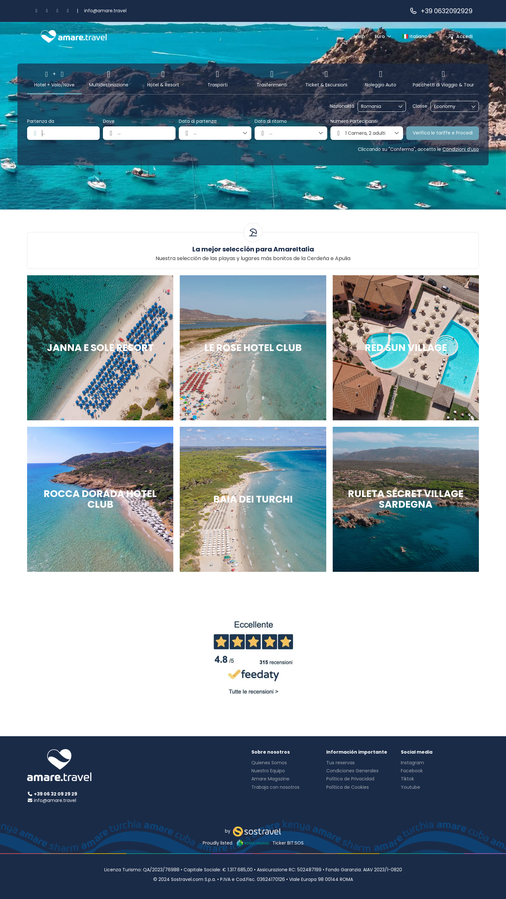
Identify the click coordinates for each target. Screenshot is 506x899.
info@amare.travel (105, 10)
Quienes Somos (269, 762)
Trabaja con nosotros (275, 787)
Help (359, 36)
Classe (419, 106)
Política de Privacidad (350, 779)
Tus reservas (340, 762)
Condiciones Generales (352, 770)
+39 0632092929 (440, 10)
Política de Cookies (347, 787)
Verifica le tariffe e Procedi (443, 133)
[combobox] (377, 107)
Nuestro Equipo (268, 770)
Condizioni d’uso (460, 149)
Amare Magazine (270, 779)
